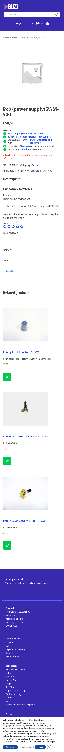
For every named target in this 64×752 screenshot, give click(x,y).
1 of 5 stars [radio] (5, 226)
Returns (9, 652)
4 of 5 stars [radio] (17, 226)
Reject (40, 747)
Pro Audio (10, 676)
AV (6, 701)
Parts (14, 37)
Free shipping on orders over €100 (25, 133)
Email (7, 260)
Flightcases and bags (15, 690)
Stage (8, 683)
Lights (8, 673)
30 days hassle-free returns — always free (29, 136)
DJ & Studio (10, 687)
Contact (9, 642)
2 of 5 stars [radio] (9, 226)
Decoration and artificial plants (20, 704)
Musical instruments (15, 669)
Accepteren (10, 747)
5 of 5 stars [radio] (21, 226)
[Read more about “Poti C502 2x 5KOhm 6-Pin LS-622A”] (7, 545)
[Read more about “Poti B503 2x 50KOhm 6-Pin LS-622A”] (7, 461)
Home (6, 37)
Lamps (8, 697)
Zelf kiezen (26, 747)
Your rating (10, 223)
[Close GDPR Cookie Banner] (49, 747)
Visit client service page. (37, 583)
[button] (7, 377)
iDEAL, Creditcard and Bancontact (40, 141)
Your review (10, 233)
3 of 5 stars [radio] (13, 226)
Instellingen (39, 720)
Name (7, 250)
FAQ (7, 646)
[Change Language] (23, 23)
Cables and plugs (13, 694)
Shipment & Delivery (15, 649)
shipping (25, 149)
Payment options (13, 656)
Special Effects (12, 680)
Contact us (26, 146)
